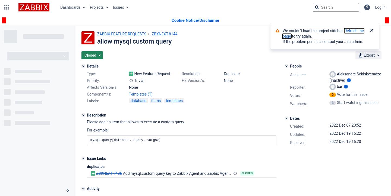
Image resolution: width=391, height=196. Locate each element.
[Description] (83, 115)
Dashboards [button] (70, 7)
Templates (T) (141, 94)
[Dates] (286, 118)
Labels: (93, 101)
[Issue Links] (83, 158)
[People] (286, 66)
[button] (6, 7)
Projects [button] (97, 7)
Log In (380, 7)
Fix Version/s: (193, 80)
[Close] (371, 30)
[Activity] (83, 189)
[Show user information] (349, 80)
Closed (247, 173)
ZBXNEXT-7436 (109, 173)
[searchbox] (336, 7)
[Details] (83, 66)
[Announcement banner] (195, 20)
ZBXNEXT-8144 (165, 34)
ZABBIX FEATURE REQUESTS (121, 34)
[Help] (367, 7)
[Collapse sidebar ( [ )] (68, 190)
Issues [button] (118, 7)
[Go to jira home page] (34, 7)
